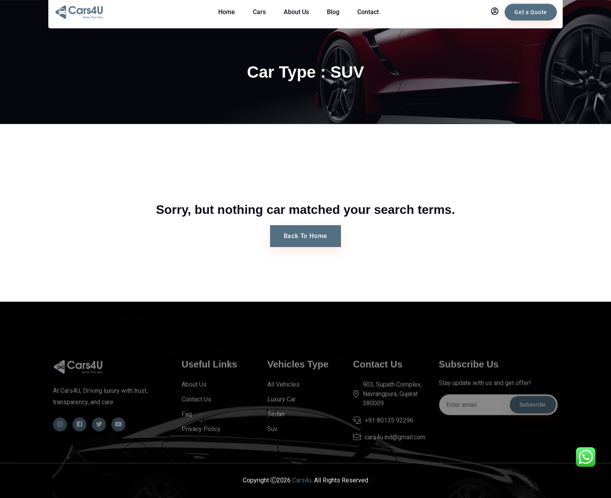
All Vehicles (283, 395)
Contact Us (196, 410)
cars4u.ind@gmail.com (395, 448)
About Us (194, 395)
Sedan (275, 425)
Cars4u (301, 480)
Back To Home (306, 236)
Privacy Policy (201, 440)
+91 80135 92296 (389, 431)
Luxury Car (281, 410)
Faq (187, 425)
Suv (272, 440)
